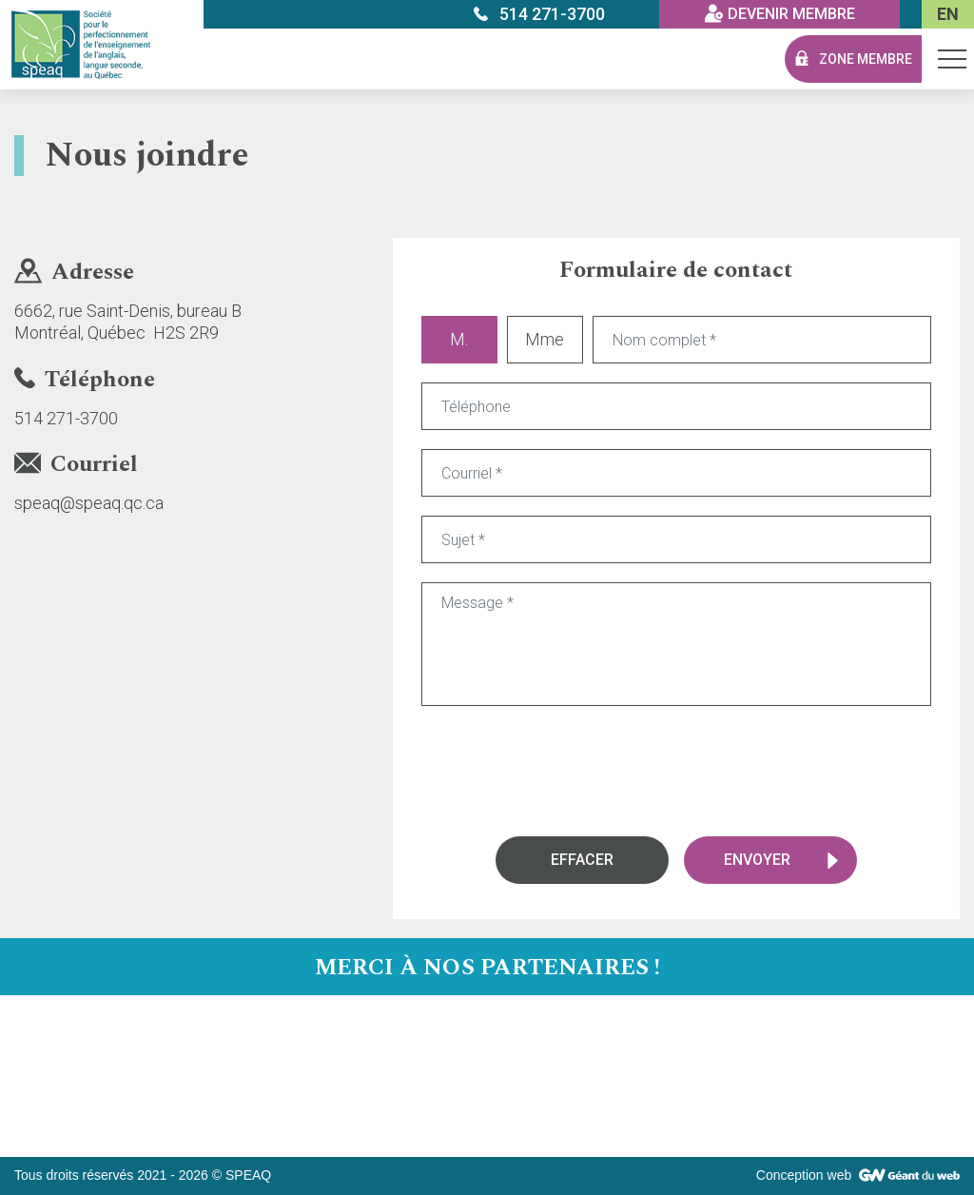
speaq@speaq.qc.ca (89, 503)
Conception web (803, 1175)
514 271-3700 (66, 418)
